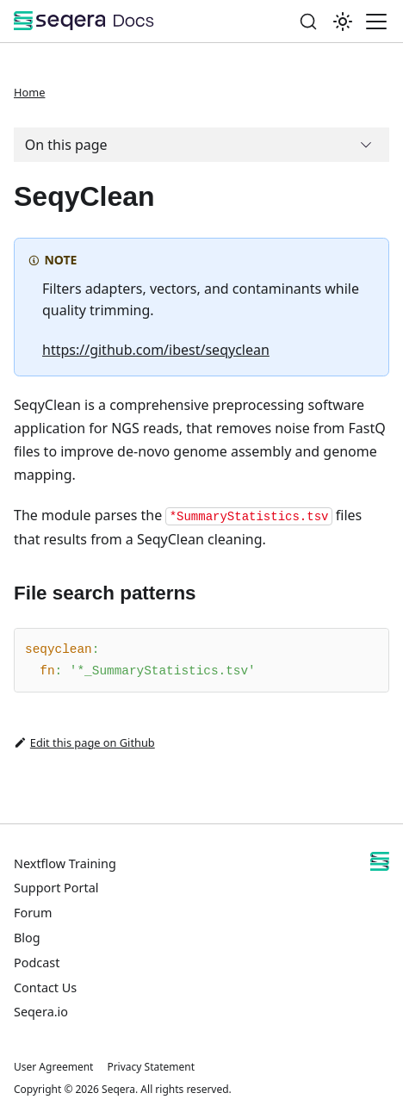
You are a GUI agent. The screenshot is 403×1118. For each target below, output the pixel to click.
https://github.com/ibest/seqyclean (156, 349)
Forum (33, 912)
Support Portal (56, 887)
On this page (66, 144)
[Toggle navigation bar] (376, 21)
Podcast (36, 962)
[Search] (308, 21)
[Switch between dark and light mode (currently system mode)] (342, 21)
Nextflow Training (65, 863)
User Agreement (53, 1066)
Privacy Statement (151, 1066)
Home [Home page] (29, 92)
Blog (27, 937)
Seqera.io (41, 1011)
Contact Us (45, 987)
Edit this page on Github (84, 742)
